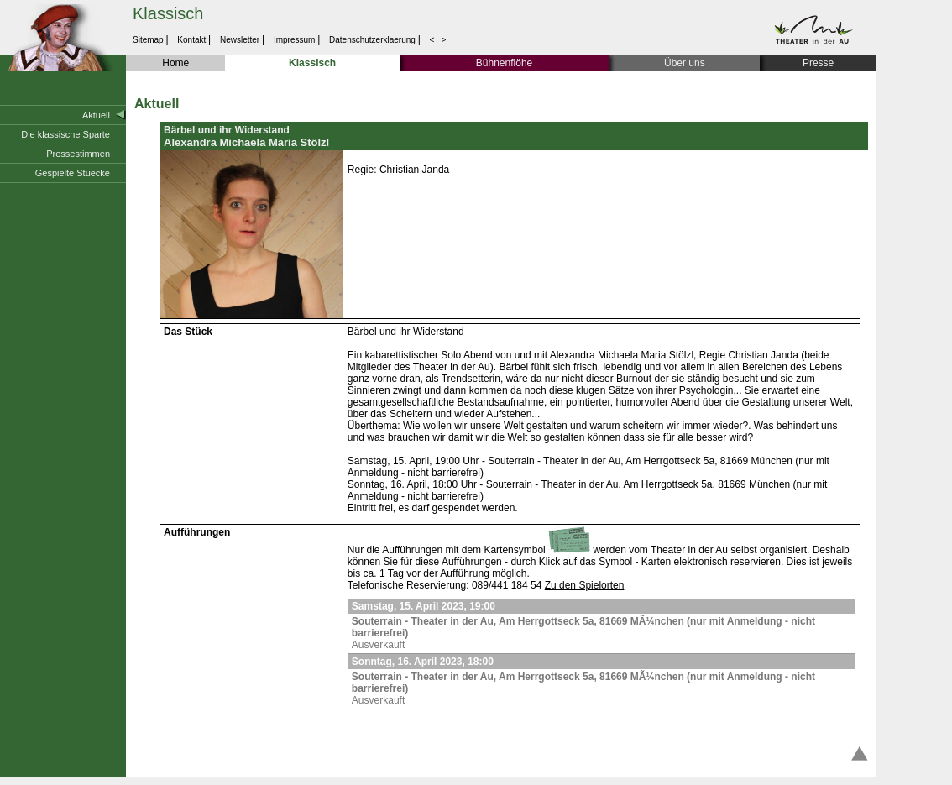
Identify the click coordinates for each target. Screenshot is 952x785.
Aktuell (96, 115)
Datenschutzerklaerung (372, 39)
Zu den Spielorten (585, 585)
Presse (818, 63)
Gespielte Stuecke (72, 173)
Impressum (294, 39)
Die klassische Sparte (65, 134)
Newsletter (239, 39)
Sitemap (149, 39)
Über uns (684, 63)
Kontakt (191, 39)
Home (175, 63)
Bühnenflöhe (504, 63)
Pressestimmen (78, 154)
